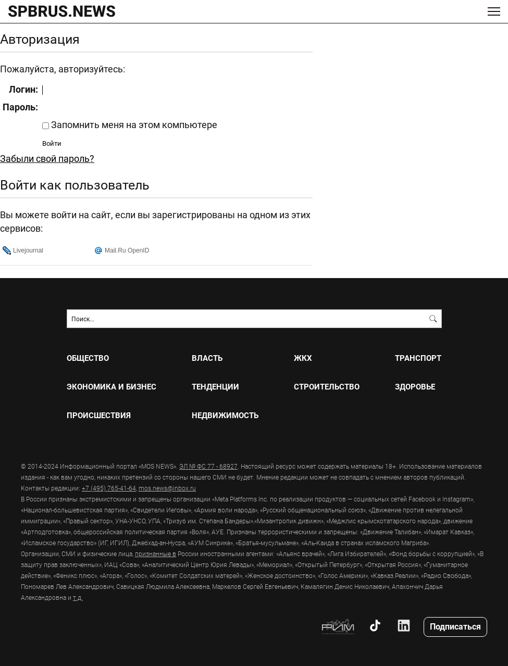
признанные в (155, 553)
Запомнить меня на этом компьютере (133, 124)
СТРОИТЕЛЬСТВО (327, 387)
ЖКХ (303, 358)
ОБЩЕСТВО (88, 358)
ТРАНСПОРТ (418, 358)
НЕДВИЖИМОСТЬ (225, 415)
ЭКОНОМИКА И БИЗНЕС (111, 387)
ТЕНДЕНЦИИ (215, 387)
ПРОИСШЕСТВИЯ (99, 415)
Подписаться (455, 626)
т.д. (78, 597)
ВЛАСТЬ (207, 358)
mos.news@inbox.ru (167, 488)
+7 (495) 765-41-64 (109, 488)
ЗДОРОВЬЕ (415, 387)
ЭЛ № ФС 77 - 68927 (208, 466)
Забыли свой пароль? (47, 158)
